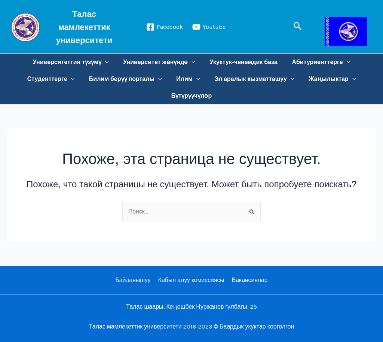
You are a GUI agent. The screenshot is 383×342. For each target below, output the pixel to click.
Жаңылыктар (327, 78)
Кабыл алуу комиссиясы (191, 280)
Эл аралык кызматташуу (252, 78)
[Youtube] (209, 27)
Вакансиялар (249, 280)
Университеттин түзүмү (75, 62)
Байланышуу (134, 280)
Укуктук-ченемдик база (242, 62)
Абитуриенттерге (317, 62)
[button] (297, 26)
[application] (109, 62)
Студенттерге (56, 78)
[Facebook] (165, 27)
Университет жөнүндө (161, 62)
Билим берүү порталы (127, 78)
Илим (188, 78)
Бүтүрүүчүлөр (191, 95)
